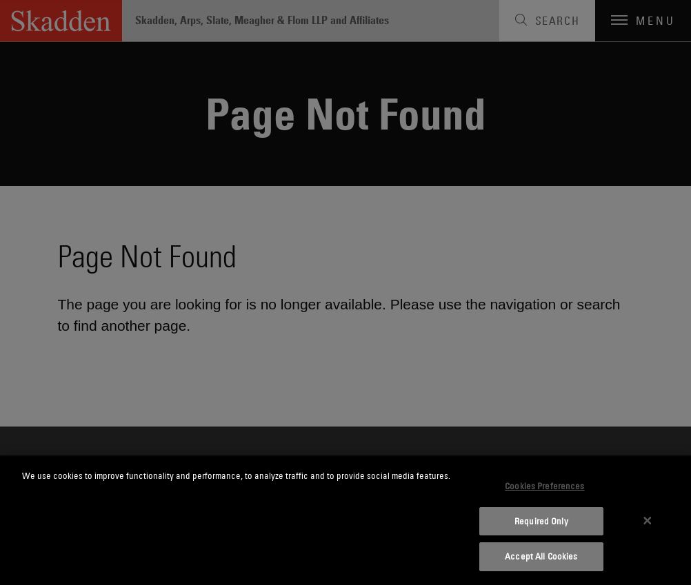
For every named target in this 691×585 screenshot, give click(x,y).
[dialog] (345, 520)
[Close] (647, 520)
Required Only (541, 520)
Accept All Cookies (541, 556)
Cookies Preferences (544, 485)
